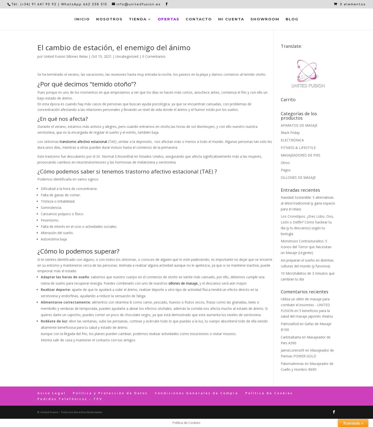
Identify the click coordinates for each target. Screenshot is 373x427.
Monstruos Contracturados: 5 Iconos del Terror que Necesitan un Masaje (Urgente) (306, 247)
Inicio (82, 19)
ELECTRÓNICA (292, 140)
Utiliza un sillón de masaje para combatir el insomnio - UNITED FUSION (305, 305)
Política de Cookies (269, 393)
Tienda (138, 19)
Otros (285, 162)
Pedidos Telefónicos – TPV (69, 399)
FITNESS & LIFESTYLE (298, 147)
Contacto (199, 19)
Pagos (286, 170)
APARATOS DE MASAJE (299, 125)
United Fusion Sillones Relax (66, 56)
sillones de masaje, (183, 283)
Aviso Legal (51, 393)
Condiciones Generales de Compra (196, 393)
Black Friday (290, 132)
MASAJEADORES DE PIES (300, 155)
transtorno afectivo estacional (83, 141)
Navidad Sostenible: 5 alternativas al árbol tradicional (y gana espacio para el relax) (308, 203)
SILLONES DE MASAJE (298, 177)
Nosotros (109, 19)
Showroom (264, 19)
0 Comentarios (154, 56)
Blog (292, 19)
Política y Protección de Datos (110, 393)
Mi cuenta (231, 19)
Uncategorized (127, 56)
